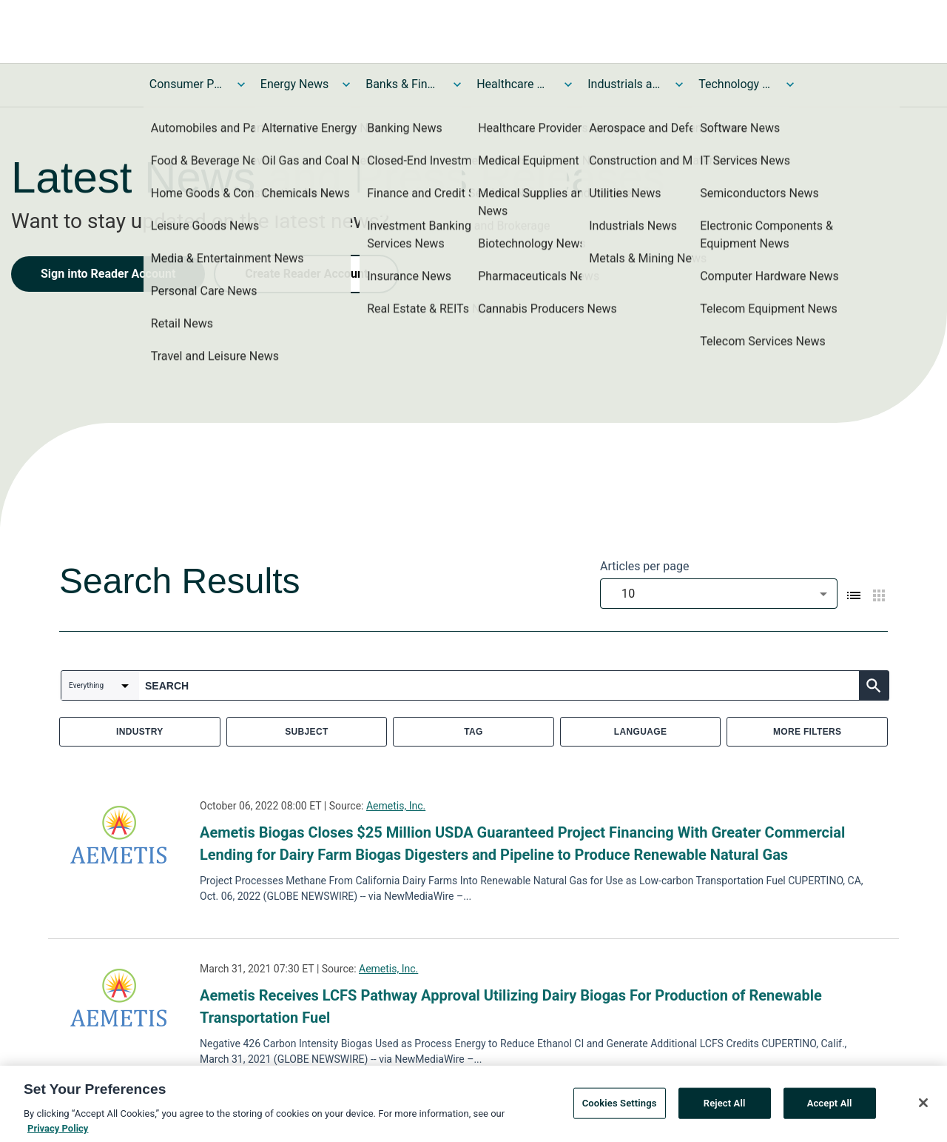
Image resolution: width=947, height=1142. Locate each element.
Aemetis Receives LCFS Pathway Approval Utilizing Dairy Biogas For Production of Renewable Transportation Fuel (511, 1006)
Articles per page (644, 566)
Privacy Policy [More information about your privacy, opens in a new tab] (57, 1131)
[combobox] (719, 593)
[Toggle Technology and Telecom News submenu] (790, 84)
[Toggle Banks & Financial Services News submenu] (457, 84)
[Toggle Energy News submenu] (346, 84)
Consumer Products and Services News (186, 84)
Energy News (294, 84)
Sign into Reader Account (108, 274)
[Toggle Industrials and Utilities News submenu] (679, 84)
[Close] (923, 1105)
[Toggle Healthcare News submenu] (568, 84)
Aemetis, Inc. (395, 806)
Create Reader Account (306, 274)
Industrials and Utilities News (624, 84)
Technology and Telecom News (735, 84)
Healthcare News (513, 84)
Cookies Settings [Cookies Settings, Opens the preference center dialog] (619, 1106)
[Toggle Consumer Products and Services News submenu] (241, 84)
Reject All (725, 1106)
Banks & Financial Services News (402, 84)
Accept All (829, 1106)
